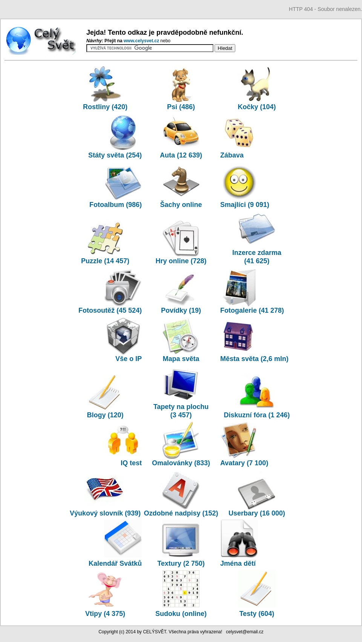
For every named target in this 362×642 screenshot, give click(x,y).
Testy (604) (257, 609)
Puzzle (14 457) (105, 242)
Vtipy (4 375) (105, 609)
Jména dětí (239, 559)
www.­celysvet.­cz (142, 40)
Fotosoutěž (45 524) (110, 291)
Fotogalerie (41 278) (252, 291)
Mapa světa (181, 340)
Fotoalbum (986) (115, 185)
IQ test (123, 444)
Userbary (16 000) (257, 494)
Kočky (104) (257, 88)
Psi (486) (181, 88)
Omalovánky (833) (181, 444)
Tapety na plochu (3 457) (181, 392)
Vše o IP (123, 340)
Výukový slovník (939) (105, 509)
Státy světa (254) (115, 136)
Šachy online (181, 185)
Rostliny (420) (105, 88)
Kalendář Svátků (115, 559)
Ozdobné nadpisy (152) (181, 494)
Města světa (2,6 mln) (254, 340)
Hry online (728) (180, 242)
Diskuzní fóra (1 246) (257, 396)
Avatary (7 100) (244, 444)
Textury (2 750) (181, 559)
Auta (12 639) (181, 136)
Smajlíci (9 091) (244, 185)
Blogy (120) (105, 396)
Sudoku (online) (181, 609)
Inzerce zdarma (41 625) (256, 238)
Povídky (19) (181, 291)
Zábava (239, 136)
